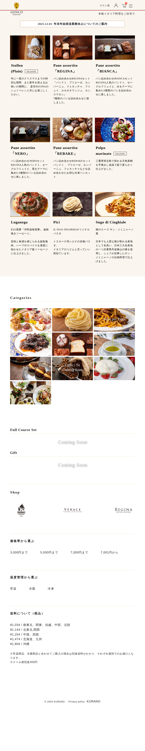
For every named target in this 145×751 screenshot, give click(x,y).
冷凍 (51, 631)
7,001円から (109, 594)
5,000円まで (49, 594)
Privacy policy (76, 743)
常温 (13, 631)
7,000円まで (79, 594)
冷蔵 (32, 631)
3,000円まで (19, 594)
